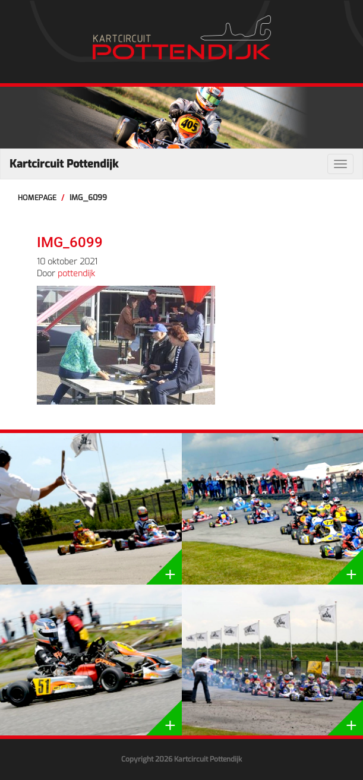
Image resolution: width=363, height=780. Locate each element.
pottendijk (76, 273)
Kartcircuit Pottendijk (64, 164)
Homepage (37, 197)
